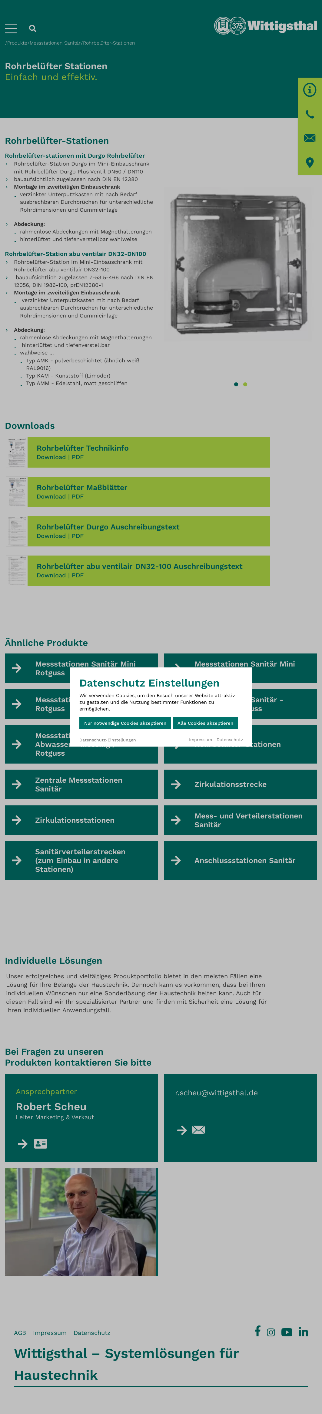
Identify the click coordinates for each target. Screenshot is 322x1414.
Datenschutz (230, 739)
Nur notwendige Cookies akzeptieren (125, 723)
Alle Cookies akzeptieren (205, 723)
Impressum (200, 739)
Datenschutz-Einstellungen (107, 740)
